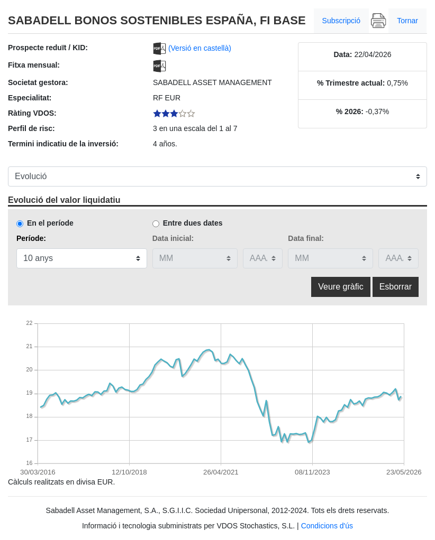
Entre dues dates (193, 223)
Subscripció (341, 20)
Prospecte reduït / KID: (48, 47)
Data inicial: (173, 238)
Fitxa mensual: (34, 65)
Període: (31, 238)
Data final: (306, 238)
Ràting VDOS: (32, 113)
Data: (342, 54)
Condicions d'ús (327, 526)
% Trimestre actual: (351, 83)
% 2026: (350, 111)
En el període (50, 223)
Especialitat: (29, 98)
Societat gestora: (38, 82)
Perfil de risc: (31, 128)
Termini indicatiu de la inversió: (63, 143)
